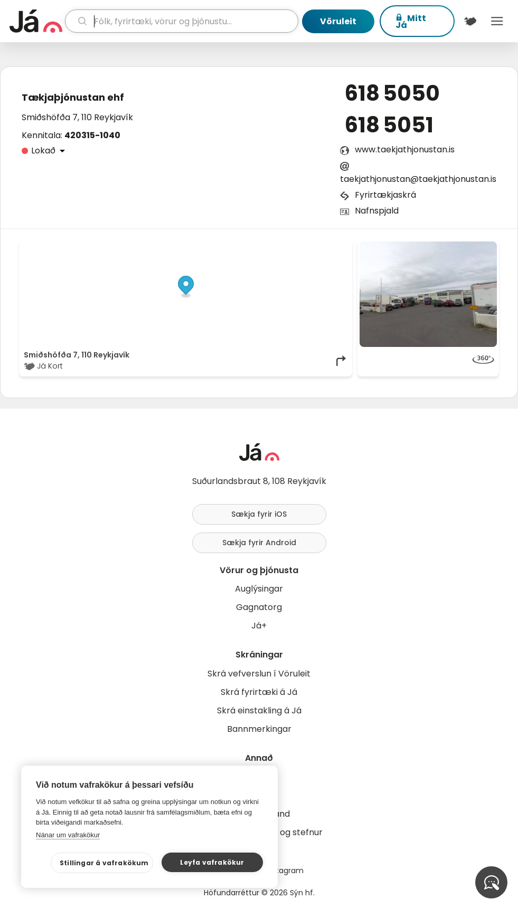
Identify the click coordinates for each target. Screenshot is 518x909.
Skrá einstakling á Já (259, 710)
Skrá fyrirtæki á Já (259, 692)
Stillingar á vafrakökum (104, 862)
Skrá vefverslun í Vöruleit (259, 674)
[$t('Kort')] (470, 21)
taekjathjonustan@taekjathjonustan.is (418, 179)
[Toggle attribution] (338, 253)
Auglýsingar (259, 589)
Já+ (259, 626)
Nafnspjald (377, 211)
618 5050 (392, 93)
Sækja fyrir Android (259, 542)
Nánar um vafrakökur (68, 835)
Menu (497, 21)
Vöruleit (338, 21)
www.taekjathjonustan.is (405, 149)
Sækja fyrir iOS (259, 514)
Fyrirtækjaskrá (385, 195)
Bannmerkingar (259, 729)
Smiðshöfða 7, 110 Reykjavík (77, 117)
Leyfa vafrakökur (212, 862)
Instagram (285, 870)
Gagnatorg (259, 607)
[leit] (181, 21)
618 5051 (389, 125)
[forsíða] (36, 21)
